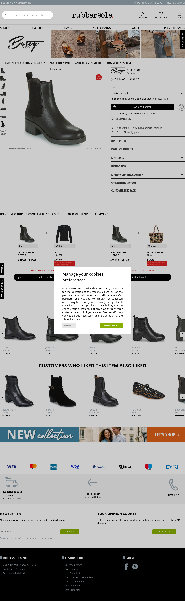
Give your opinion (2, 288)
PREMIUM (2, 269)
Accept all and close (111, 326)
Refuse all (68, 326)
